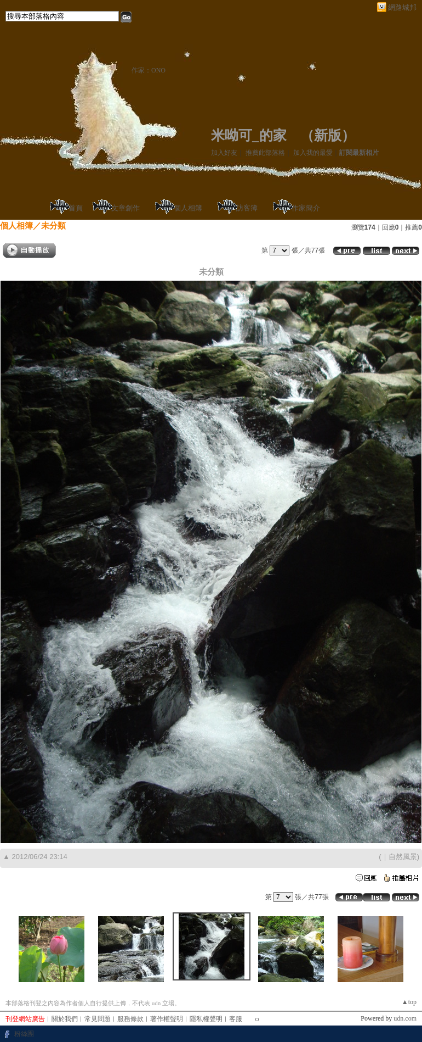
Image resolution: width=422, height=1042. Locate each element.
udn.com (405, 1018)
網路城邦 (402, 7)
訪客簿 (247, 208)
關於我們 (65, 1019)
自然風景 (403, 856)
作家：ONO (149, 70)
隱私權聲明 (206, 1019)
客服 (235, 1019)
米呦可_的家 (249, 135)
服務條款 (130, 1019)
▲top (409, 1002)
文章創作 (125, 208)
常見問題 (97, 1019)
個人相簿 (188, 208)
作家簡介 (306, 208)
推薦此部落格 (265, 153)
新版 (327, 135)
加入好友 (224, 153)
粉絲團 (24, 1034)
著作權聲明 (166, 1019)
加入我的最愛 (313, 153)
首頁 (76, 208)
